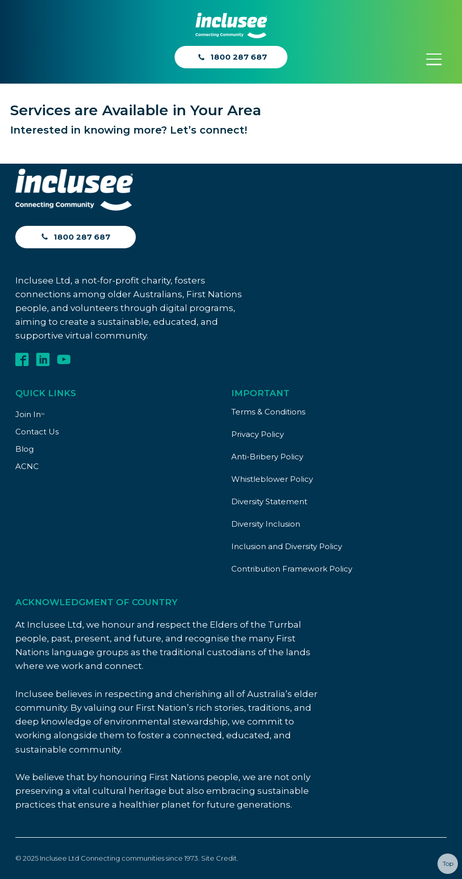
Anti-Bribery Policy (267, 456)
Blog (24, 449)
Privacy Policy (257, 434)
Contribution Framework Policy (291, 569)
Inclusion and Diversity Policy (286, 546)
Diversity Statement (269, 501)
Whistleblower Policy (272, 479)
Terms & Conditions (268, 412)
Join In (29, 414)
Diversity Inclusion (265, 524)
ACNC (27, 466)
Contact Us (37, 431)
